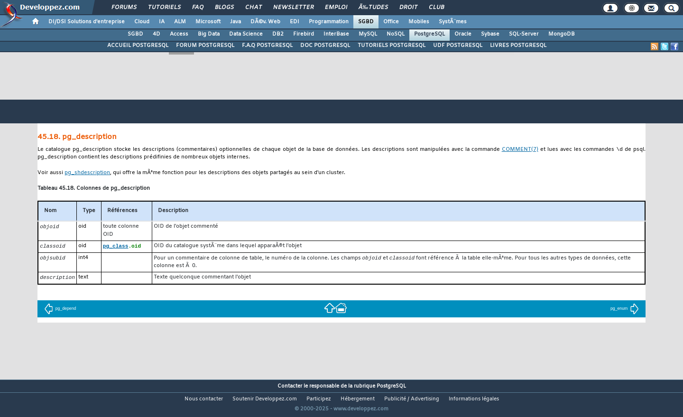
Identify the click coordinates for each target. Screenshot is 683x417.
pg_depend (60, 310)
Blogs (224, 7)
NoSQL (396, 34)
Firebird (303, 34)
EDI (294, 22)
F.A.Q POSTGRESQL (267, 45)
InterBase (336, 34)
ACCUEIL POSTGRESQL (137, 45)
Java (235, 22)
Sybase (490, 34)
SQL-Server (524, 34)
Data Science (246, 34)
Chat (253, 7)
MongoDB (561, 34)
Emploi (336, 7)
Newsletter (293, 7)
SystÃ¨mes (453, 22)
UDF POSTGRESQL (457, 45)
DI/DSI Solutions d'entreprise (86, 22)
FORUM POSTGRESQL (205, 45)
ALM (180, 22)
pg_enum (624, 310)
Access (179, 34)
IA (162, 22)
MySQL (368, 34)
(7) (520, 150)
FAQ (197, 7)
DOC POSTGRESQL (325, 45)
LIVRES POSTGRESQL (518, 45)
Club (436, 7)
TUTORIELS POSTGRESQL (391, 45)
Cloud (141, 22)
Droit (408, 7)
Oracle (462, 34)
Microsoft (208, 22)
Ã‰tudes (373, 7)
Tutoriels (164, 7)
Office (391, 22)
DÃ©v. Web (265, 22)
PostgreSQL (429, 34)
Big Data (209, 34)
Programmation (329, 22)
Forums (124, 7)
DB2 (278, 34)
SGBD (366, 22)
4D (156, 34)
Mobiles (418, 22)
